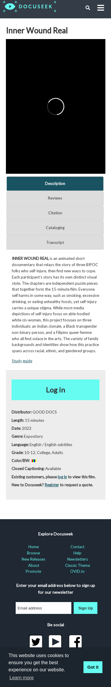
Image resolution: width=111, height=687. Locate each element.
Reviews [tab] (55, 198)
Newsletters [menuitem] (77, 559)
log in (62, 476)
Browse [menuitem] (33, 553)
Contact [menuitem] (77, 546)
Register (52, 484)
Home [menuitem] (33, 546)
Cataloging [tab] (55, 227)
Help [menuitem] (77, 553)
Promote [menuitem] (33, 571)
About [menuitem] (33, 565)
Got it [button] (93, 667)
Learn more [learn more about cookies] (21, 677)
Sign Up (85, 608)
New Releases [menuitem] (33, 559)
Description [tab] (55, 183)
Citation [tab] (55, 212)
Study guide (22, 360)
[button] (88, 8)
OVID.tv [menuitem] (77, 571)
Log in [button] (55, 389)
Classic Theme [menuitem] (77, 565)
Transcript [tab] (55, 242)
